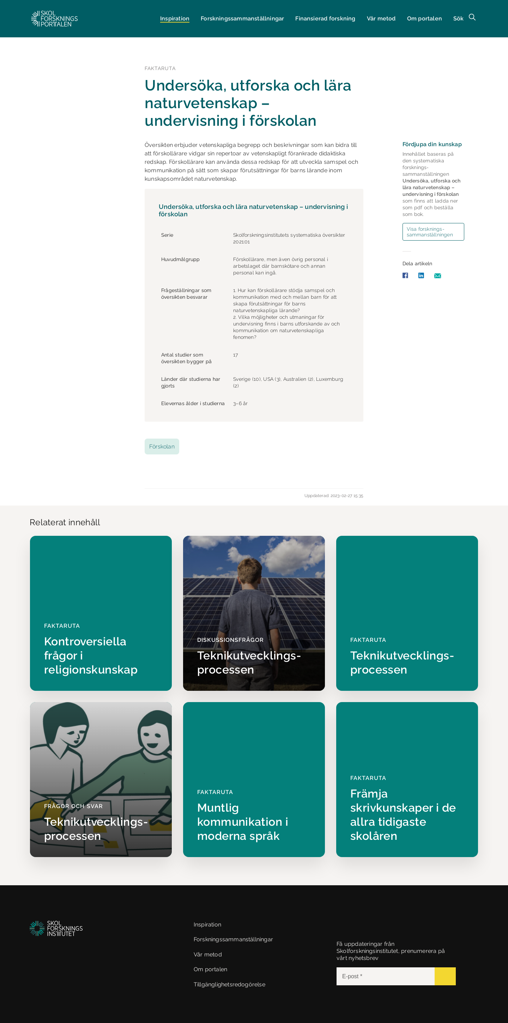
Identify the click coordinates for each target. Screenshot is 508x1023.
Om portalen (424, 18)
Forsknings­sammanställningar (242, 18)
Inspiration (174, 18)
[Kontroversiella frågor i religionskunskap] (101, 613)
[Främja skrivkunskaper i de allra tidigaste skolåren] (407, 779)
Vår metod (381, 18)
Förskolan (162, 446)
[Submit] (445, 976)
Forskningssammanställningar (233, 939)
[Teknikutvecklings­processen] (254, 613)
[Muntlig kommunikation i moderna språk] (254, 779)
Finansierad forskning (325, 18)
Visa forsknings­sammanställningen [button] (430, 231)
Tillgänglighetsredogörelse (229, 984)
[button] (54, 18)
